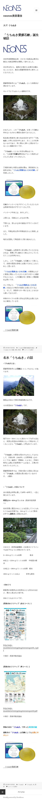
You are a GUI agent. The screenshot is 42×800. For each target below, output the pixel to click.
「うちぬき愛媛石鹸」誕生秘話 (21, 36)
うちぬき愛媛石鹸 (10, 330)
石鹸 (12, 350)
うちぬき (6, 350)
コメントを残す (28, 350)
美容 (16, 350)
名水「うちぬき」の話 (18, 358)
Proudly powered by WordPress (13, 797)
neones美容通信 (12, 15)
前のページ (2, 792)
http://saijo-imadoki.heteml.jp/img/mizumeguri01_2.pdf (20, 648)
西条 (19, 350)
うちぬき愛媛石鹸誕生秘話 (26, 348)
